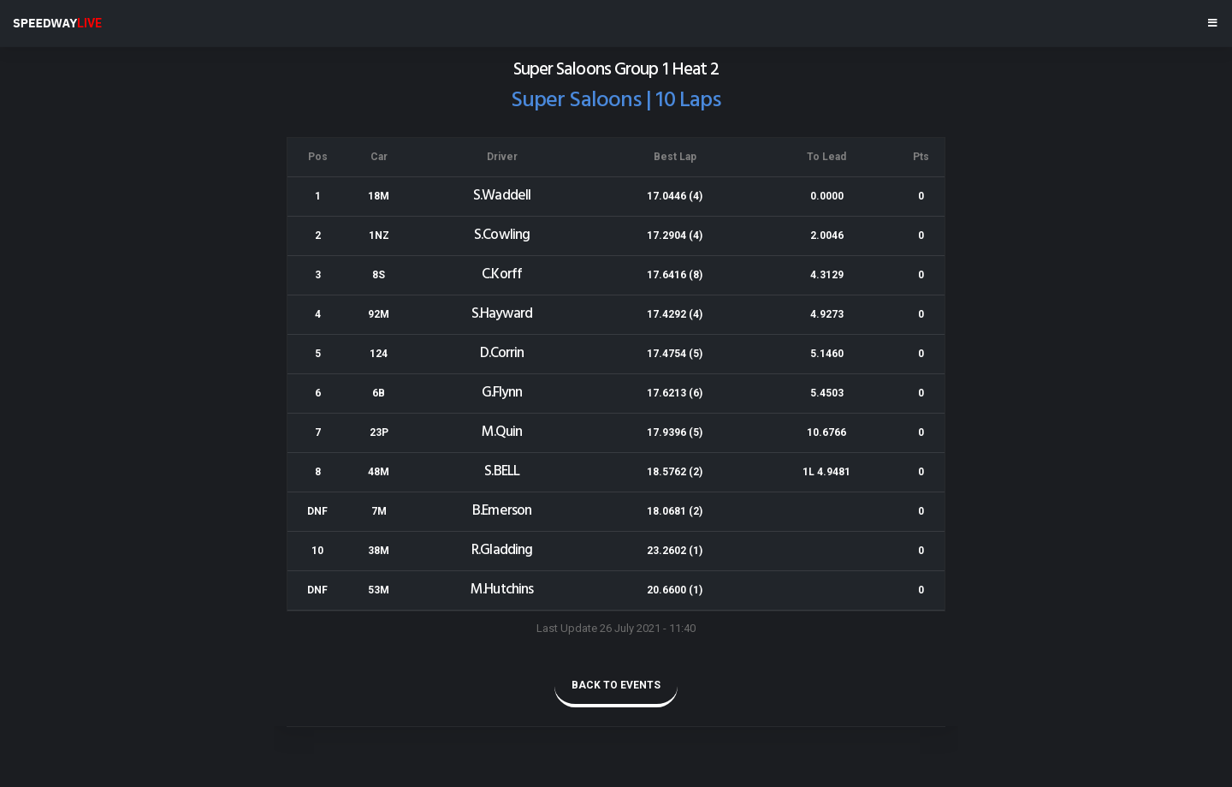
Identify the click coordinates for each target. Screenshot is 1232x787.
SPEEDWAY (57, 23)
